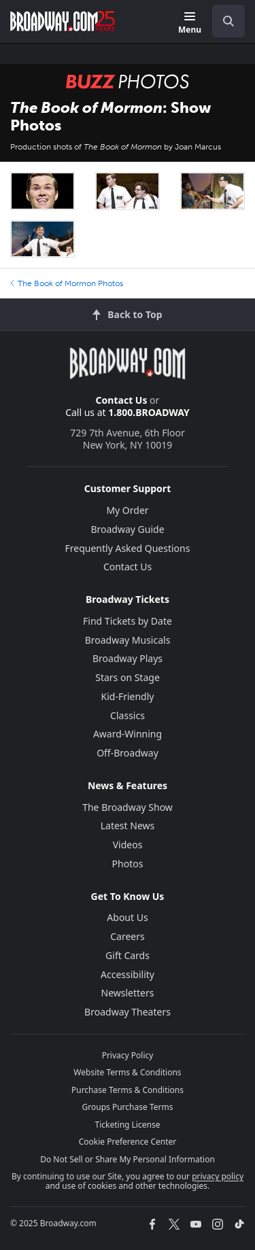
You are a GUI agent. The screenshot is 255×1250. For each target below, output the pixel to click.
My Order (127, 510)
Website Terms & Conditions (127, 1072)
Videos (128, 844)
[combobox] (223, 21)
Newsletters (127, 992)
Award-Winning (127, 733)
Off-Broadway (127, 752)
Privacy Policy (128, 1055)
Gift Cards (127, 955)
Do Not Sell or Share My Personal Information (127, 1159)
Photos (127, 863)
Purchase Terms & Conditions (127, 1090)
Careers (127, 936)
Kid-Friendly (127, 696)
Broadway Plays (127, 658)
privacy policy (217, 1176)
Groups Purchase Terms (127, 1107)
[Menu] (189, 23)
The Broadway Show (127, 807)
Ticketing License (127, 1124)
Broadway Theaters (127, 1011)
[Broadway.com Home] (62, 21)
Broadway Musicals (128, 639)
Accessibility (127, 974)
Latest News (128, 825)
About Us (127, 917)
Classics (127, 715)
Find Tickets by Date (127, 620)
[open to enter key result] (228, 21)
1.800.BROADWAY (149, 412)
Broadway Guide (127, 529)
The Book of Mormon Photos (66, 283)
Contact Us (122, 400)
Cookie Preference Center (128, 1141)
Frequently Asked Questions (127, 548)
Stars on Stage (127, 677)
